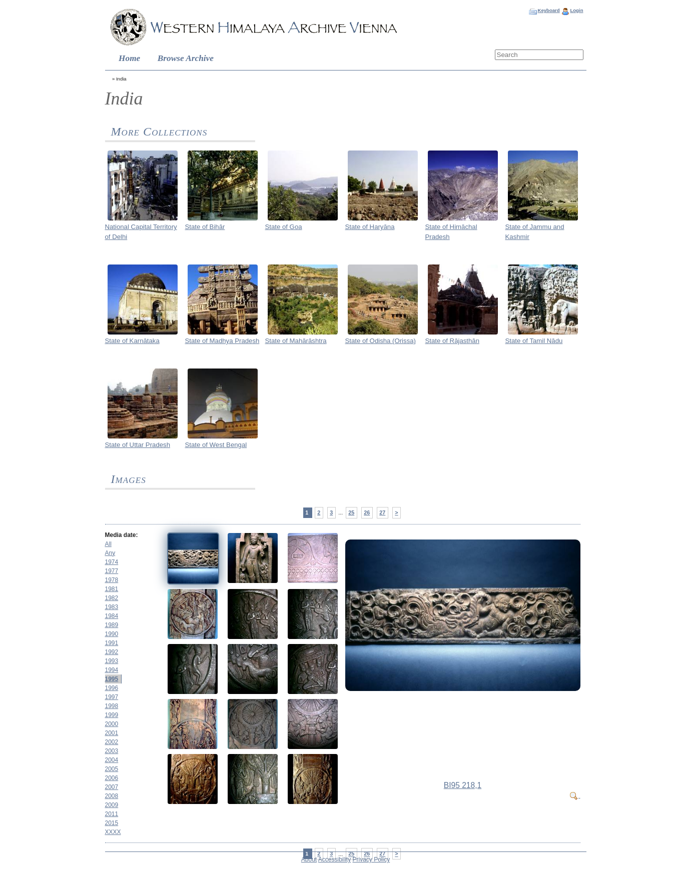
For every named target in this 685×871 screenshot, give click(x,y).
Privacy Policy (371, 859)
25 (351, 513)
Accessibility (334, 859)
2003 (112, 751)
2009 (112, 805)
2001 (112, 733)
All (108, 544)
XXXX (113, 832)
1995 (112, 679)
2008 (112, 796)
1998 (112, 706)
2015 (112, 823)
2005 (112, 769)
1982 (112, 598)
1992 (112, 652)
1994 (112, 670)
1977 (112, 571)
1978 (112, 580)
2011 (112, 814)
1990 (112, 634)
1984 (112, 616)
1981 (112, 589)
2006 (112, 778)
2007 (112, 787)
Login (576, 10)
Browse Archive (186, 58)
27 (382, 513)
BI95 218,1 (462, 785)
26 (367, 513)
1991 (112, 643)
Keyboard (548, 10)
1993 (112, 661)
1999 (112, 715)
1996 (112, 688)
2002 (112, 742)
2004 (112, 760)
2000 (112, 724)
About (309, 859)
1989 (112, 625)
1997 (112, 697)
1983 (112, 607)
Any (110, 553)
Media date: (121, 535)
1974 (112, 562)
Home (129, 58)
